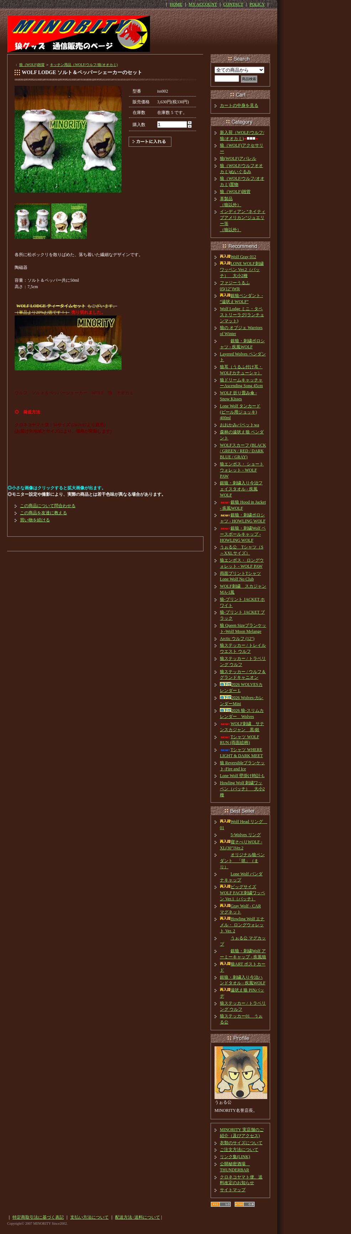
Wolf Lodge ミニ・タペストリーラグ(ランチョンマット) (242, 314)
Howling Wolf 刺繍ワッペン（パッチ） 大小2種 (242, 788)
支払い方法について (89, 1217)
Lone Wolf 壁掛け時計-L (242, 775)
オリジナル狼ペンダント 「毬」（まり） (242, 860)
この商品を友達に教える (43, 512)
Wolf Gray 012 (238, 256)
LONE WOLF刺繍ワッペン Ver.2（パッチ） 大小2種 (242, 269)
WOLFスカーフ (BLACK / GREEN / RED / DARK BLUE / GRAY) (243, 451)
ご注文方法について (239, 1149)
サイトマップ (233, 1189)
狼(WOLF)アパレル (238, 158)
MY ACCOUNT (203, 4)
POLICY (257, 4)
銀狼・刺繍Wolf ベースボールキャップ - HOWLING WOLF (243, 534)
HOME (176, 4)
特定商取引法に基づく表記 (38, 1217)
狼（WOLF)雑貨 (32, 65)
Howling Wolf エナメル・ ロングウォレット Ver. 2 (242, 924)
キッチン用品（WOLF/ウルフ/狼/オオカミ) (84, 65)
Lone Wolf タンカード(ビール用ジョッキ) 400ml (240, 412)
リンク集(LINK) (235, 1156)
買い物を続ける (35, 519)
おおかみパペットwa (239, 424)
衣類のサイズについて (241, 1142)
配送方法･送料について (137, 1217)
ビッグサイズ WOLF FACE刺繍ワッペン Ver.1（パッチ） (242, 892)
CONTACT (233, 4)
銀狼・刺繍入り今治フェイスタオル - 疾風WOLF (241, 489)
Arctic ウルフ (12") (237, 638)
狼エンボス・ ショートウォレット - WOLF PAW (242, 470)
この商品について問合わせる (48, 505)
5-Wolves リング (240, 834)
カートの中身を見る (239, 105)
